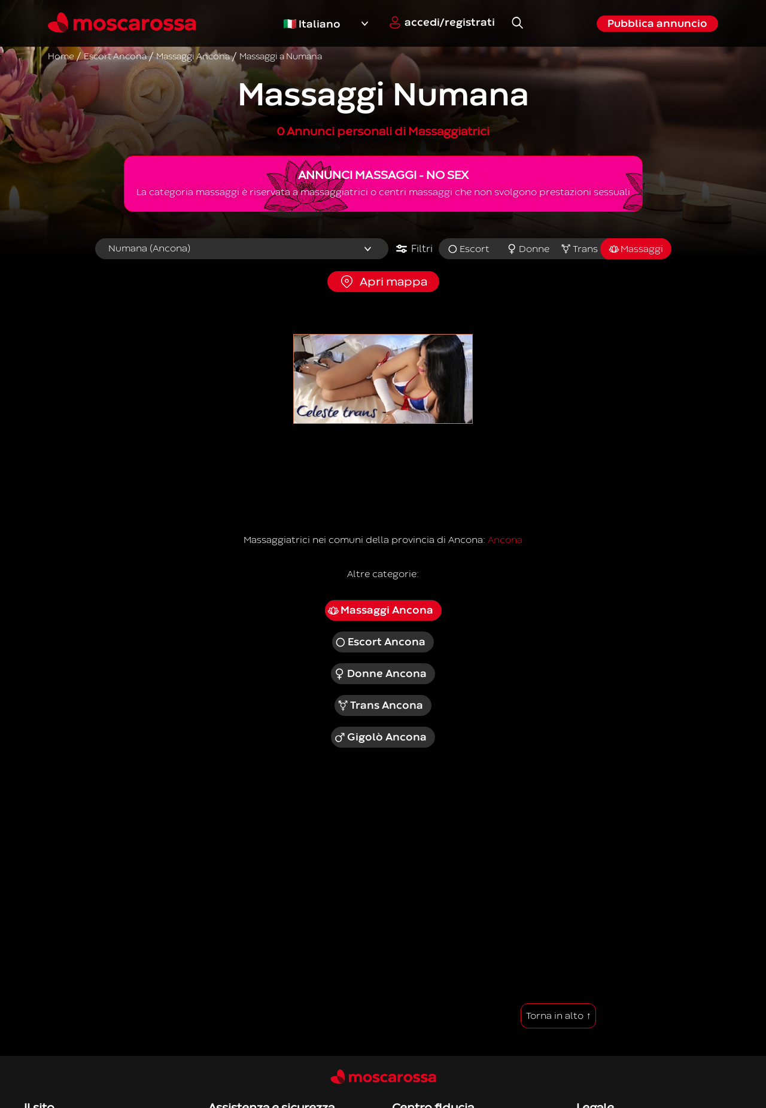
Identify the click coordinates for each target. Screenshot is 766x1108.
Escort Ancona (380, 642)
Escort (468, 249)
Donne (527, 249)
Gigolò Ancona (380, 737)
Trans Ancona (380, 706)
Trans (579, 249)
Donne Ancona (380, 674)
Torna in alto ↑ (558, 1015)
